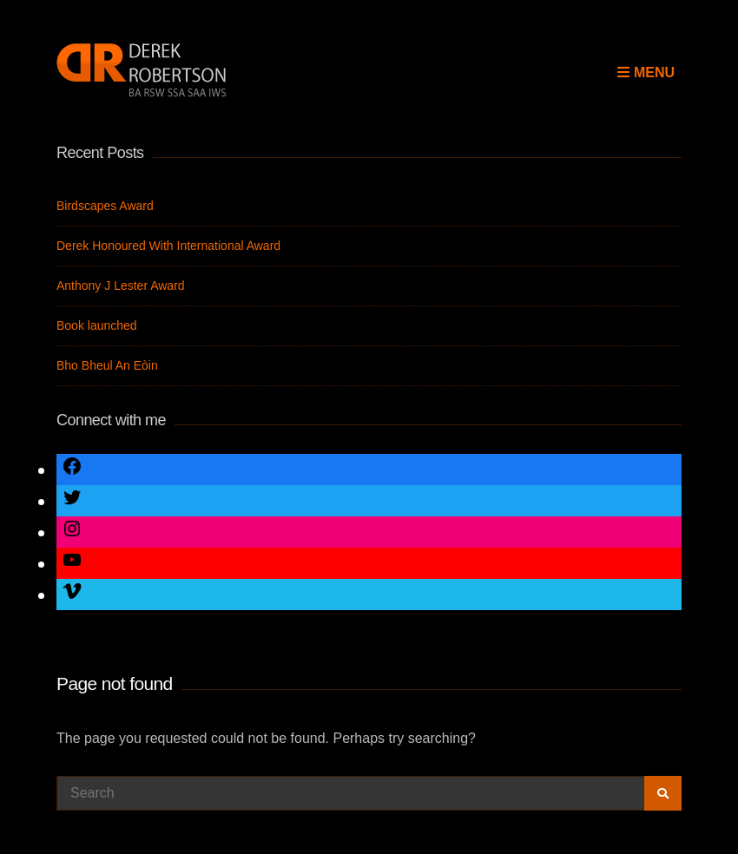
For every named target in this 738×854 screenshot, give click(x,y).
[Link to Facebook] (72, 469)
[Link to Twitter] (72, 500)
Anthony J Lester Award (120, 285)
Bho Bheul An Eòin (107, 365)
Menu (646, 72)
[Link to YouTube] (72, 563)
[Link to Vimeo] (72, 594)
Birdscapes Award (105, 206)
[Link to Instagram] (72, 532)
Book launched (96, 325)
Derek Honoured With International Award (168, 246)
